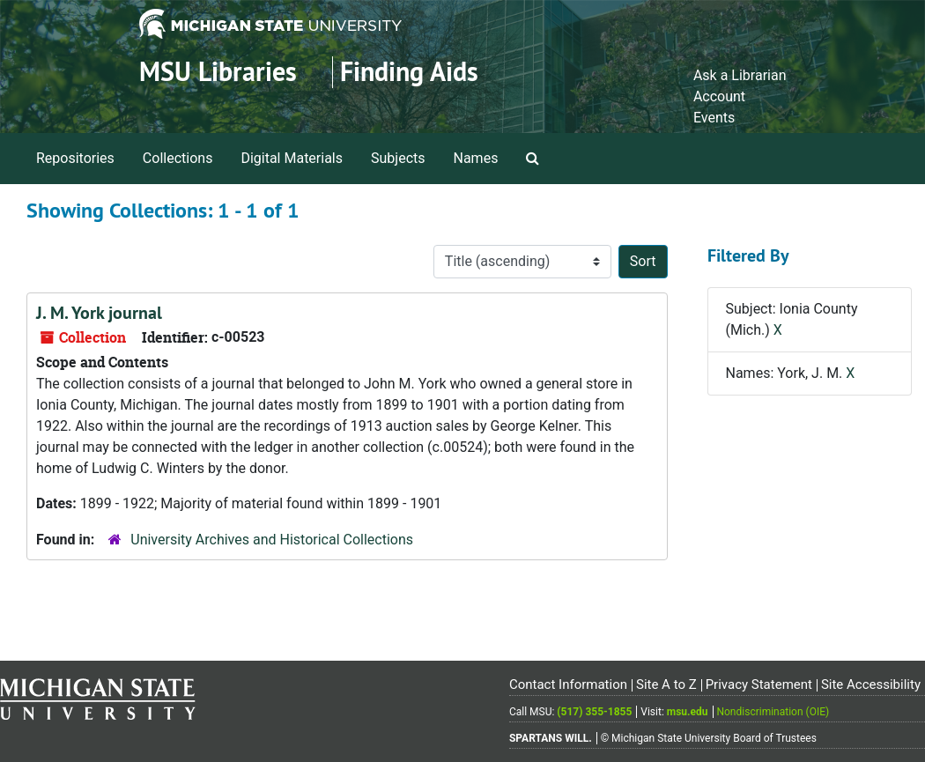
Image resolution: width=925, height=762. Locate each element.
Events (714, 117)
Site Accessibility (871, 684)
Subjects (398, 158)
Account (719, 96)
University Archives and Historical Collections (271, 539)
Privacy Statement (759, 684)
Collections (178, 158)
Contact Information (568, 684)
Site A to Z (666, 684)
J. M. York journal (99, 312)
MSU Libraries (218, 72)
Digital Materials (291, 158)
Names (476, 158)
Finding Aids (409, 72)
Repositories (75, 158)
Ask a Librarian (740, 75)
